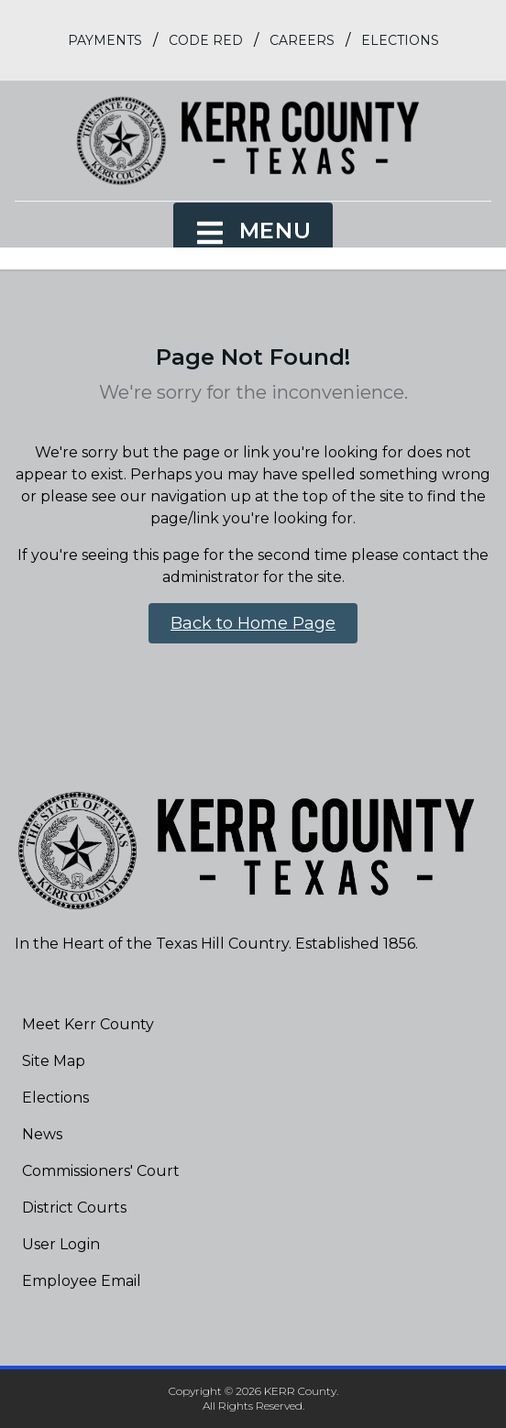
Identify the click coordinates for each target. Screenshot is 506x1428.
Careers (302, 40)
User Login (61, 1244)
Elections (400, 40)
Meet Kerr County (88, 1024)
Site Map (53, 1061)
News (42, 1134)
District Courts (74, 1207)
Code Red (206, 40)
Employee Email (81, 1281)
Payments (105, 40)
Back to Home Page (253, 623)
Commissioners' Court (101, 1171)
